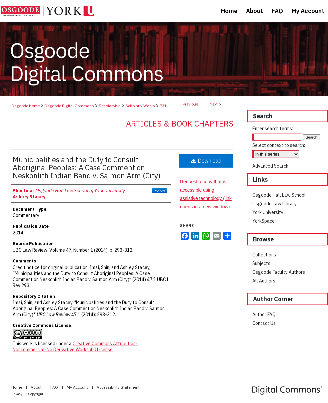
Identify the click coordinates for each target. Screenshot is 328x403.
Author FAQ (264, 315)
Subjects (261, 263)
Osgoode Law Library (274, 204)
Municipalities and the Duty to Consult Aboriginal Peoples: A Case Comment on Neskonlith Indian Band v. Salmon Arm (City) (87, 167)
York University (267, 212)
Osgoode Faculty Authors (278, 272)
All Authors (263, 281)
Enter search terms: (272, 129)
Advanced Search (270, 166)
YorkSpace (263, 221)
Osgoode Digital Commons (69, 105)
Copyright (35, 394)
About (37, 387)
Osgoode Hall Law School (279, 195)
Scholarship (110, 105)
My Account (78, 387)
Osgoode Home (25, 105)
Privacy (17, 394)
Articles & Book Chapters (179, 123)
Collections (264, 255)
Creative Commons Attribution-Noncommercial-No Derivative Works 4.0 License (75, 347)
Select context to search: (278, 145)
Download (206, 161)
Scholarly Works (140, 105)
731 (163, 105)
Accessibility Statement (118, 387)
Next (214, 104)
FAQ (54, 387)
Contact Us (264, 323)
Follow (159, 190)
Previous (190, 104)
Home (17, 387)
